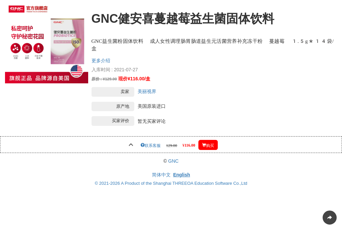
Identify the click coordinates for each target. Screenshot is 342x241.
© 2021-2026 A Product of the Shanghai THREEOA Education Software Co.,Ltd (171, 183)
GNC (173, 161)
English (181, 174)
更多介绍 (101, 60)
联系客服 (153, 145)
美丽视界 (147, 91)
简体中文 (161, 174)
